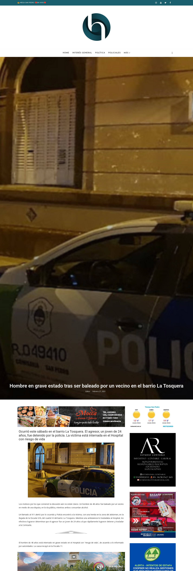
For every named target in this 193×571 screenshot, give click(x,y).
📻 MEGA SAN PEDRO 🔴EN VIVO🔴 (31, 3)
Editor (87, 391)
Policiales (114, 53)
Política (100, 53)
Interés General (82, 53)
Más (126, 53)
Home (66, 53)
